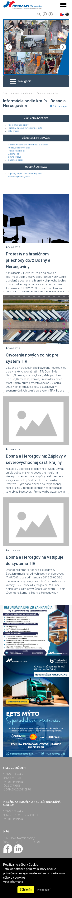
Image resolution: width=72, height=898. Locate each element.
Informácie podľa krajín (23, 93)
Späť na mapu (58, 106)
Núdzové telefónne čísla (19, 148)
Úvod (6, 93)
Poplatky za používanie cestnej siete (25, 128)
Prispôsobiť (43, 889)
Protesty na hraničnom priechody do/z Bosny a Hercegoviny (28, 260)
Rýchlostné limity (16, 151)
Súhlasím (26, 889)
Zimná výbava (14, 157)
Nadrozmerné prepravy (18, 125)
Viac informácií (13, 882)
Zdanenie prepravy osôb (19, 176)
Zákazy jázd (13, 131)
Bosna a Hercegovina (48, 93)
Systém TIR (13, 154)
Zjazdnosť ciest (15, 160)
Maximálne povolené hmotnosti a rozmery (28, 145)
